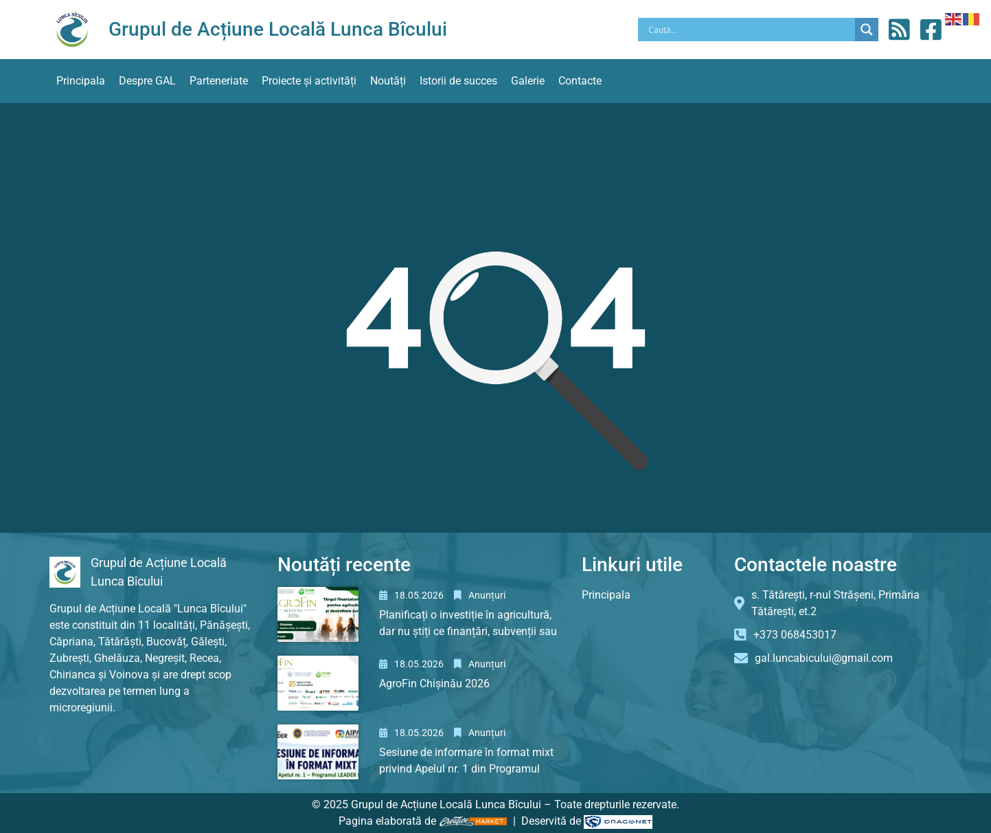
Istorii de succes (458, 80)
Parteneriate (219, 80)
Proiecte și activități (309, 80)
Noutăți (388, 80)
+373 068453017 (794, 634)
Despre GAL (147, 80)
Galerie (528, 80)
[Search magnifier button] (866, 29)
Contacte (580, 80)
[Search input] (750, 29)
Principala (80, 80)
